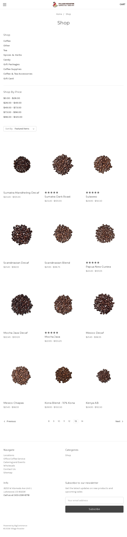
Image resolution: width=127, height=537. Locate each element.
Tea (5, 50)
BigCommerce (20, 525)
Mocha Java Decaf (15, 332)
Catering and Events (14, 462)
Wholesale (9, 465)
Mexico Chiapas (13, 402)
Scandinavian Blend (57, 262)
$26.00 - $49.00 (12, 102)
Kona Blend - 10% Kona (60, 402)
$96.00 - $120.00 (12, 116)
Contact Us (9, 469)
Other (6, 45)
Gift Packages (11, 64)
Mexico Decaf (95, 332)
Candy (6, 59)
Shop (68, 455)
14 (82, 421)
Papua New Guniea (98, 266)
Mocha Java (52, 336)
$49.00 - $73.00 (12, 107)
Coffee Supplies (12, 69)
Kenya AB (92, 402)
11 (64, 421)
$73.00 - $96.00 (12, 112)
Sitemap (7, 472)
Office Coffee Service (14, 458)
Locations (8, 455)
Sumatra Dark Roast (58, 196)
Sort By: (9, 128)
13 (76, 421)
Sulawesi (91, 196)
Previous (10, 421)
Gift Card (8, 78)
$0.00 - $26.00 (11, 98)
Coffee (7, 40)
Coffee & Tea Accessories (17, 73)
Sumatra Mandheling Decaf (21, 192)
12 (69, 421)
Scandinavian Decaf (16, 262)
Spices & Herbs (12, 54)
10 (59, 421)
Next (119, 421)
